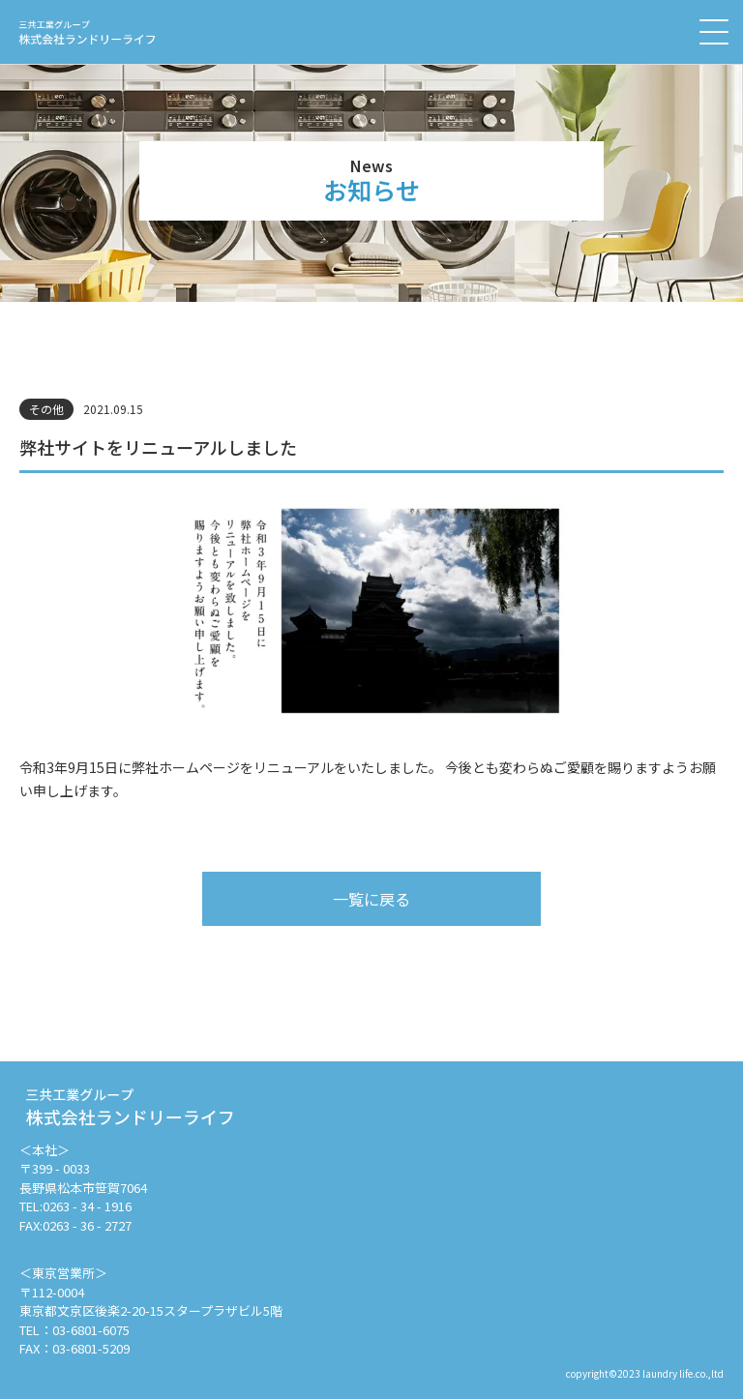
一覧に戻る (371, 898)
